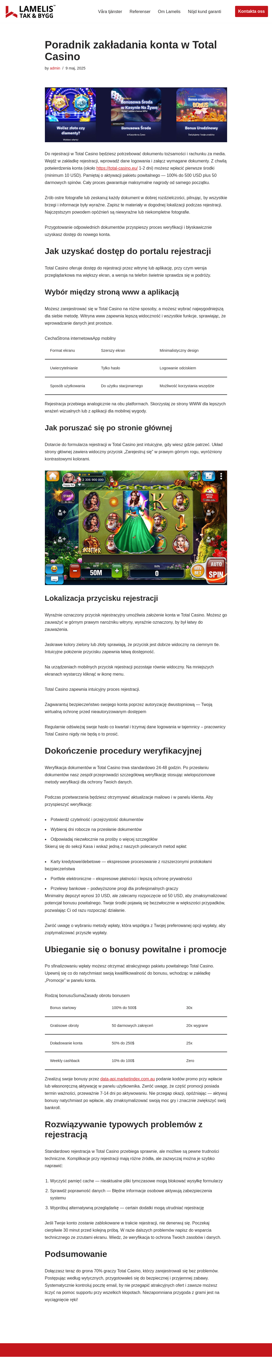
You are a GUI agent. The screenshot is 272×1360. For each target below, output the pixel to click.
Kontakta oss (251, 11)
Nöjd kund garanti (204, 11)
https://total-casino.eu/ (130, 168)
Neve (9, 1353)
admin (55, 68)
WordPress (51, 1353)
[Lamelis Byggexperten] (30, 11)
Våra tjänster (110, 11)
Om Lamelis (169, 11)
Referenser (139, 11)
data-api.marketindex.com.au (127, 1081)
